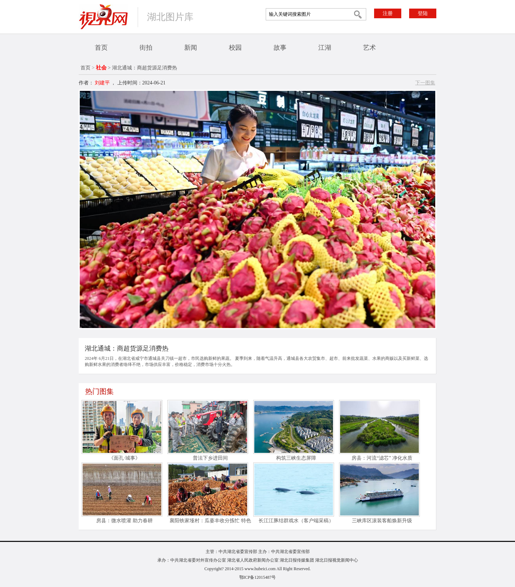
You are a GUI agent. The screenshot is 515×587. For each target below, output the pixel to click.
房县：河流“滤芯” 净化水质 (382, 458)
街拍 (145, 47)
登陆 (423, 13)
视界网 (103, 16)
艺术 (369, 47)
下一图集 (425, 82)
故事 (280, 47)
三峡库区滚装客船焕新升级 (382, 520)
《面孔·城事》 (124, 458)
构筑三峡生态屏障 (296, 458)
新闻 (190, 47)
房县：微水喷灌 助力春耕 (124, 520)
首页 (101, 47)
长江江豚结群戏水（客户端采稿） (296, 520)
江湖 (324, 47)
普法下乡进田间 (210, 458)
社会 (101, 67)
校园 (235, 47)
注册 (388, 13)
